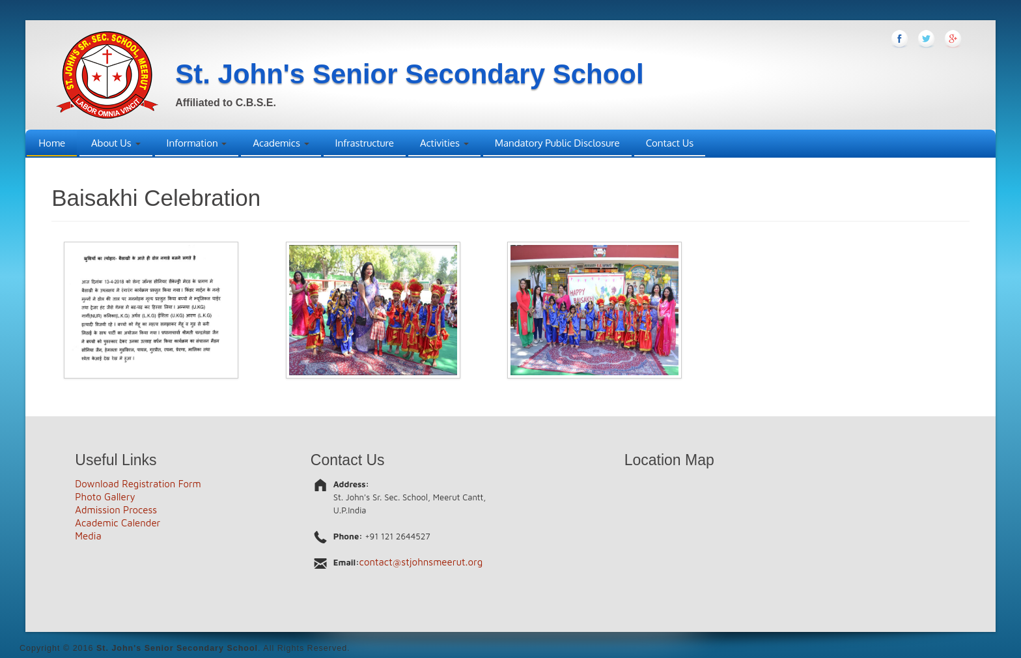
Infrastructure (364, 143)
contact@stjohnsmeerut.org (421, 561)
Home (51, 143)
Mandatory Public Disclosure (557, 143)
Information (197, 143)
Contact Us (670, 143)
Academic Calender (117, 522)
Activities (444, 143)
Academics (281, 143)
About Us (116, 143)
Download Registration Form (138, 483)
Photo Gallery (105, 496)
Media (88, 535)
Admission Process (116, 509)
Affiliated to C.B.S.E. (225, 102)
